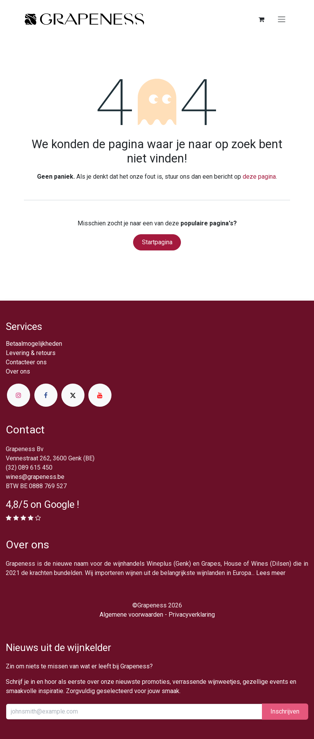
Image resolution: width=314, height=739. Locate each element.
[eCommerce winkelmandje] (261, 19)
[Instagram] (18, 395)
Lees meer (270, 573)
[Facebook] (45, 395)
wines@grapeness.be (35, 476)
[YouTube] (99, 395)
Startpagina (157, 242)
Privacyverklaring (192, 614)
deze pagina (259, 176)
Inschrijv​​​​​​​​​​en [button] (284, 711)
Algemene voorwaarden (131, 614)
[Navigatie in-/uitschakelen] (281, 19)
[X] (72, 395)
